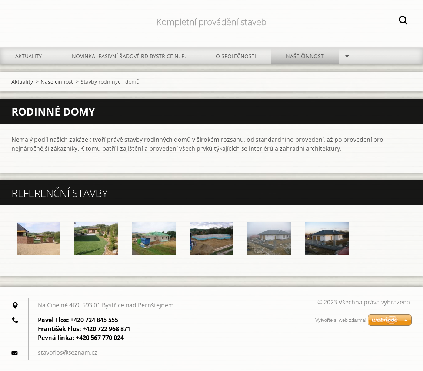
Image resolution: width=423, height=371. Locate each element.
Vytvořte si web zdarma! (340, 320)
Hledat (403, 21)
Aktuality (28, 56)
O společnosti (236, 56)
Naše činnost (305, 56)
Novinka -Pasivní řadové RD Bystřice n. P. (129, 56)
